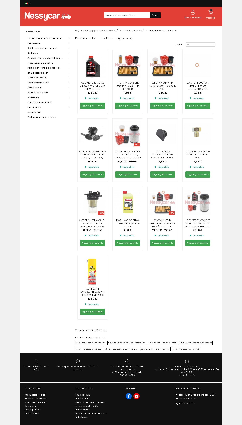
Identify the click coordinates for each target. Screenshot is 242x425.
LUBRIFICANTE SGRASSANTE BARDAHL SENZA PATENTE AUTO (92, 207)
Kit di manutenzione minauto (121, 264)
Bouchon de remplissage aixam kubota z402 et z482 (162, 126)
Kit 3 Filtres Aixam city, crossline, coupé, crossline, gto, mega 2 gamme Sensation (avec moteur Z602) (127, 129)
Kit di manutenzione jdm (89, 264)
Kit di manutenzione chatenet (195, 258)
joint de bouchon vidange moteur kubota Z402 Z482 (197, 85)
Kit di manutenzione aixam (90, 258)
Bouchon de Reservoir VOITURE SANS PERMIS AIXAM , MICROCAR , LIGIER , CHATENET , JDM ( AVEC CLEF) (92, 129)
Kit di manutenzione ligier (162, 258)
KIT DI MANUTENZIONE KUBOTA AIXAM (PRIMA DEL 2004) (127, 85)
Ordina (180, 44)
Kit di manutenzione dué (186, 264)
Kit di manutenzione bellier (155, 264)
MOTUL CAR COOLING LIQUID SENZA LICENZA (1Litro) (127, 167)
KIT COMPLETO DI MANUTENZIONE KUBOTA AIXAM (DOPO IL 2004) (162, 167)
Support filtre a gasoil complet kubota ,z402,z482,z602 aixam (92, 167)
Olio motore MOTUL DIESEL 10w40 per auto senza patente (92, 85)
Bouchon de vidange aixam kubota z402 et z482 (197, 126)
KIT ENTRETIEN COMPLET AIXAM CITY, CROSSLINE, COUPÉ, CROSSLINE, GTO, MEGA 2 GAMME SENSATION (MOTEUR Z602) (198, 172)
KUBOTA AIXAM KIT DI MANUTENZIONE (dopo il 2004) (163, 85)
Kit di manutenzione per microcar (126, 258)
